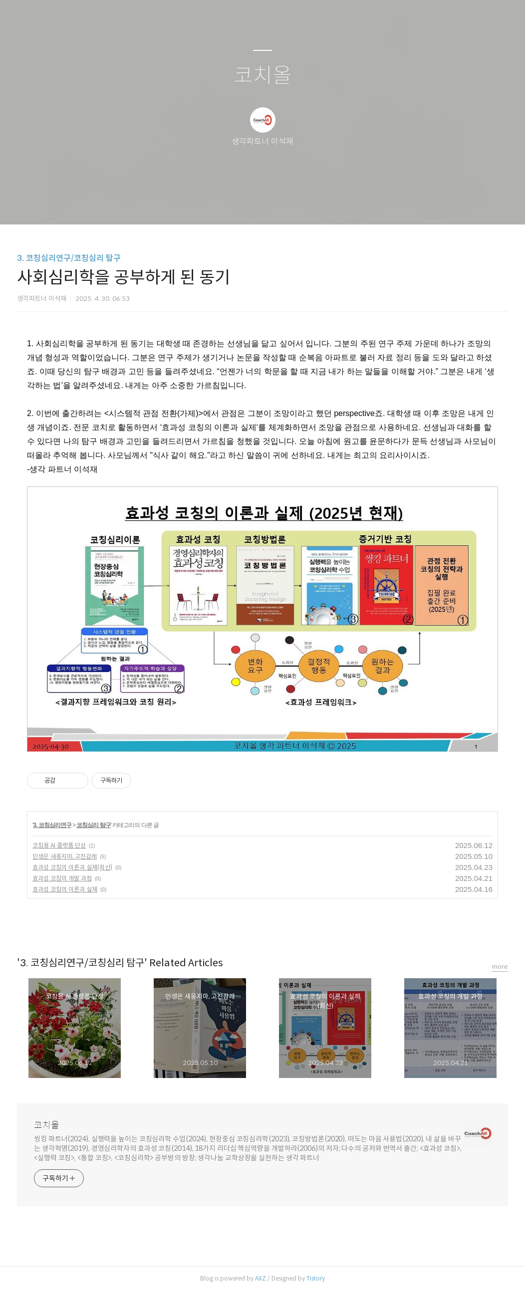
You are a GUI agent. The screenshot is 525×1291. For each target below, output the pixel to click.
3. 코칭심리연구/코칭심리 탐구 (69, 258)
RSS (279, 204)
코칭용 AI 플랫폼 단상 (59, 845)
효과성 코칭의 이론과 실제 (64, 889)
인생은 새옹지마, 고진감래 (64, 856)
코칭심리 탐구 (93, 825)
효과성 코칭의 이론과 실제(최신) (72, 867)
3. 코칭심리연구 (52, 825)
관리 (313, 204)
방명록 (245, 204)
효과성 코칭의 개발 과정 (62, 878)
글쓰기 (211, 204)
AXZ (260, 1278)
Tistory (315, 1278)
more (500, 966)
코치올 (263, 76)
